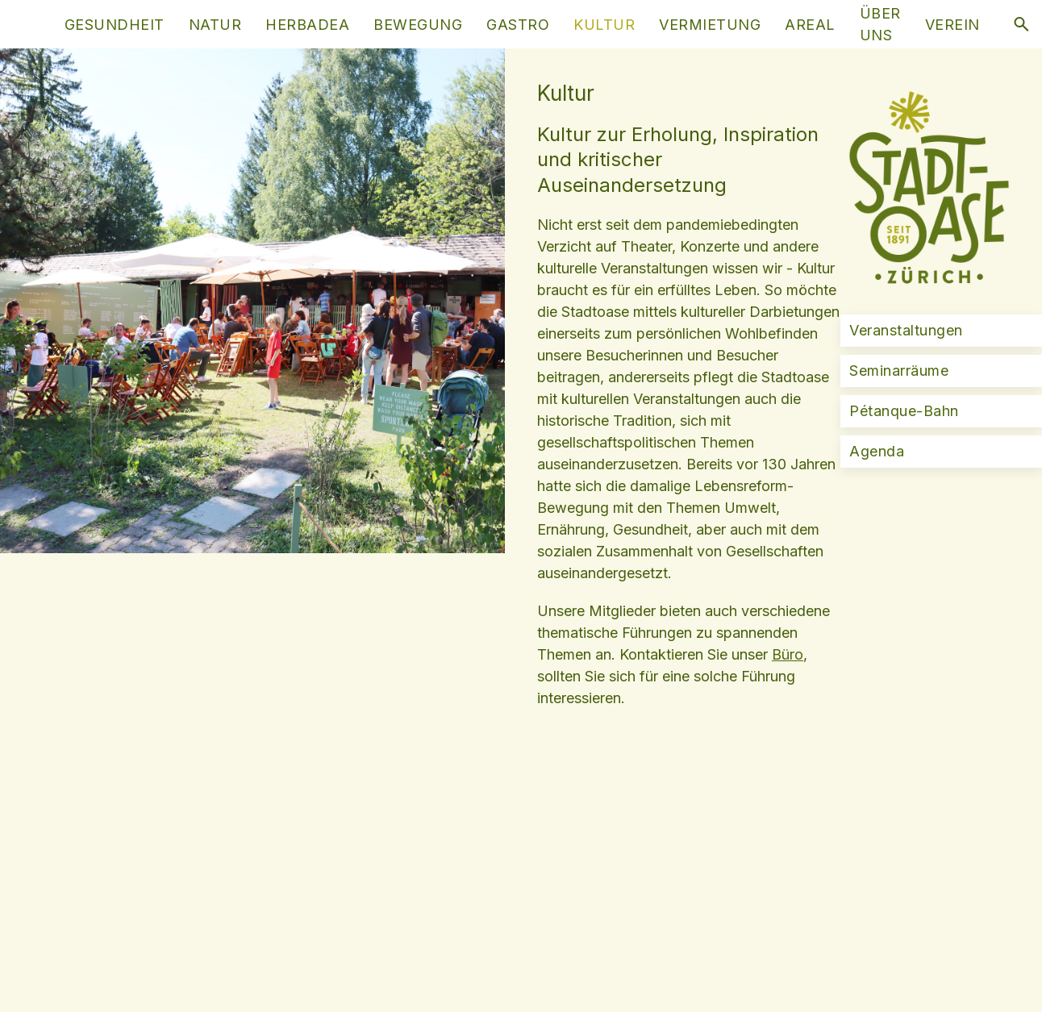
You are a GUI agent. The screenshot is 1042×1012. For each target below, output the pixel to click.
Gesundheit (115, 24)
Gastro (517, 24)
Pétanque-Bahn (904, 410)
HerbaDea (307, 24)
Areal (810, 24)
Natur (215, 24)
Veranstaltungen (906, 330)
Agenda (876, 451)
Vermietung (710, 24)
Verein (952, 24)
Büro (787, 654)
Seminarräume (898, 370)
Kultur (604, 24)
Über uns (880, 24)
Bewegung (417, 24)
